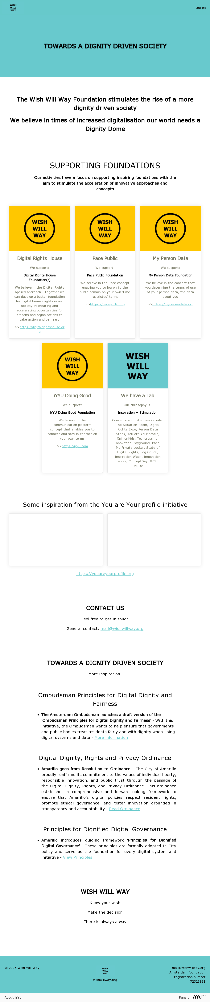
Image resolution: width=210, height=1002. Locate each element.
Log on (200, 7)
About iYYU (13, 997)
